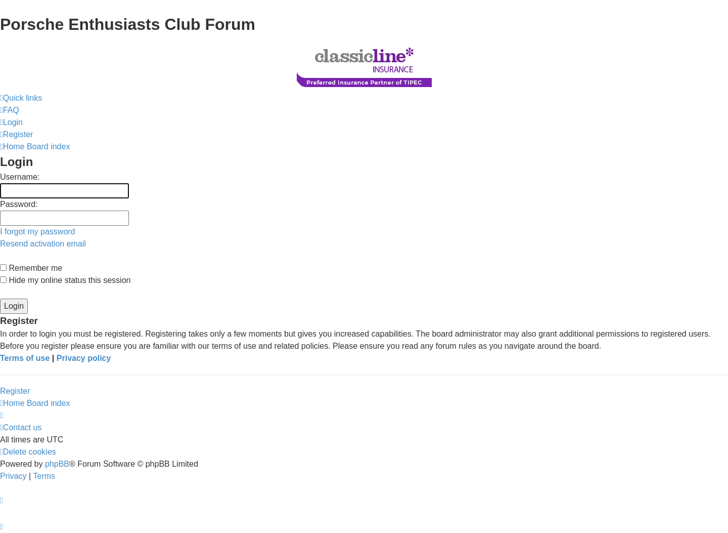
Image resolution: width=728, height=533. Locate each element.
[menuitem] (9, 110)
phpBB (57, 464)
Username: (19, 177)
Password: (19, 204)
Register (15, 391)
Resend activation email (43, 243)
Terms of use (25, 358)
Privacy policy (84, 358)
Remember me (31, 268)
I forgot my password (37, 231)
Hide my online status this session (65, 280)
